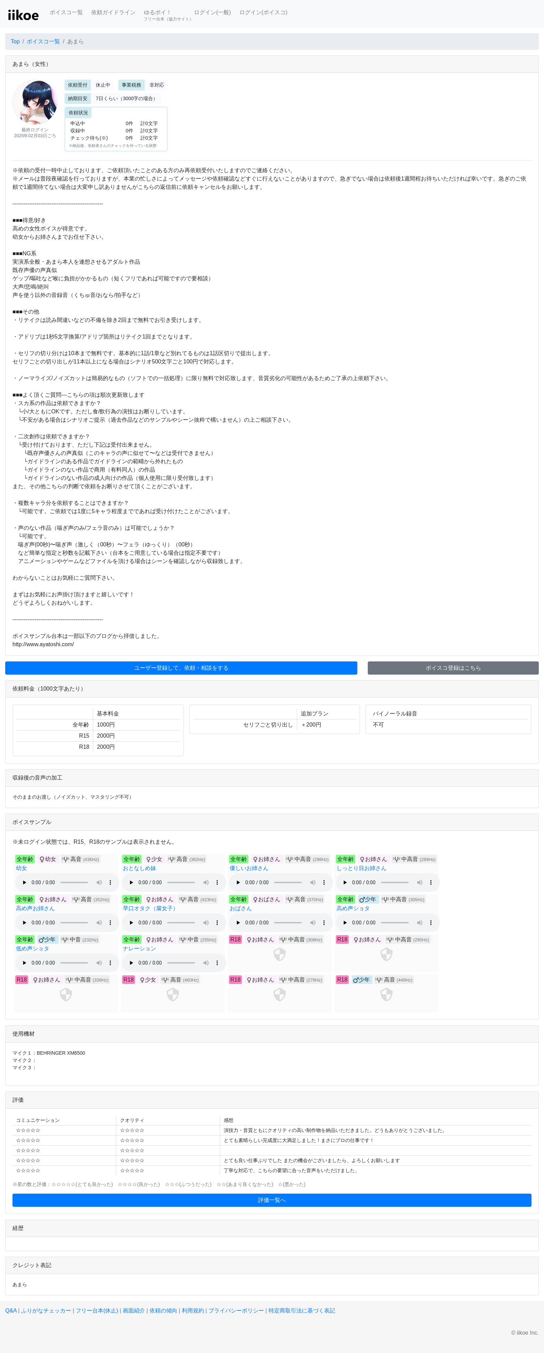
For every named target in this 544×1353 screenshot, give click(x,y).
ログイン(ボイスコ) (263, 12)
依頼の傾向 (163, 1311)
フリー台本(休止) (97, 1311)
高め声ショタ (353, 908)
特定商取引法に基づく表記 (302, 1311)
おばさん (241, 908)
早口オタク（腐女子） (150, 908)
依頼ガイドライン (113, 12)
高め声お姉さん (35, 908)
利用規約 (193, 1311)
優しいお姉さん (249, 868)
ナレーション (139, 948)
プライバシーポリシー (236, 1311)
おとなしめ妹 (139, 868)
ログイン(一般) (212, 12)
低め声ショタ (32, 948)
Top (15, 41)
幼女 (21, 868)
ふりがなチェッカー (46, 1311)
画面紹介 (134, 1311)
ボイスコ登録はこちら (453, 668)
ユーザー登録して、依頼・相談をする (181, 668)
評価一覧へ (272, 1200)
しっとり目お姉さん (361, 868)
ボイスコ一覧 (66, 12)
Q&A (11, 1311)
